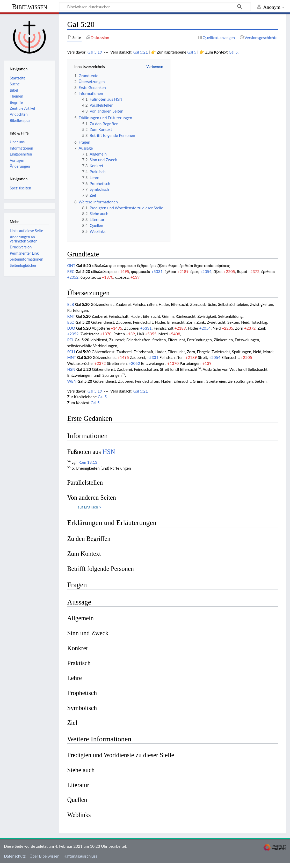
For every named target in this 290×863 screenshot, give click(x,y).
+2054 (206, 271)
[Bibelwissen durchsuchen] (155, 6)
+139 (135, 277)
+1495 (123, 271)
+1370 (107, 277)
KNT (71, 316)
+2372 (253, 271)
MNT (71, 357)
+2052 (72, 277)
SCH (71, 351)
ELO (70, 322)
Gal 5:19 (95, 52)
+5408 (174, 333)
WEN (71, 381)
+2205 (229, 271)
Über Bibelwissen (44, 856)
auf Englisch (87, 507)
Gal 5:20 (83, 265)
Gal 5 (191, 52)
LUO (71, 328)
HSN (71, 369)
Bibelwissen (29, 7)
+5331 (157, 271)
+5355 (150, 333)
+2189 (183, 271)
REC (70, 271)
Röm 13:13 (87, 462)
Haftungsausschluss (80, 856)
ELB (70, 304)
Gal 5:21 (140, 52)
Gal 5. (233, 52)
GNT (71, 265)
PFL (70, 339)
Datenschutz (15, 856)
